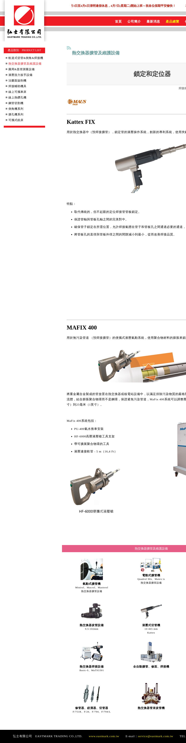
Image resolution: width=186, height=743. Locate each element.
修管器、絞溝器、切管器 (91, 708)
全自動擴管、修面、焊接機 (151, 666)
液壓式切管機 (151, 625)
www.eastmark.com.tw (104, 736)
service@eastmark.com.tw (155, 736)
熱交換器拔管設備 (92, 625)
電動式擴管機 (151, 575)
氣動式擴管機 (92, 583)
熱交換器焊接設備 (92, 666)
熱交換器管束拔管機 (151, 708)
